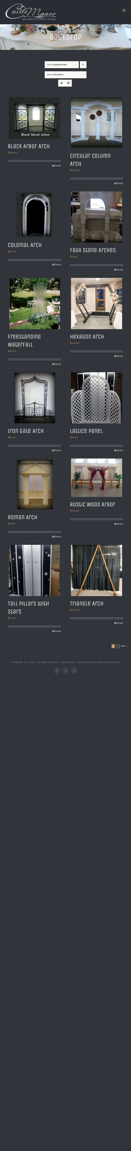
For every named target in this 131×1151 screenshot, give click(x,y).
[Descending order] (83, 64)
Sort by (57, 64)
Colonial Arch (25, 244)
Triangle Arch (87, 603)
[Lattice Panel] (96, 397)
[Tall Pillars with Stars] (34, 570)
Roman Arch (22, 517)
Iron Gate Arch (26, 430)
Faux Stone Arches (93, 250)
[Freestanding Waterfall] (34, 303)
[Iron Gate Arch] (34, 397)
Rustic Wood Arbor (92, 504)
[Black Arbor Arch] (34, 118)
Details (58, 165)
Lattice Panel (86, 430)
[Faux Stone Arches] (96, 217)
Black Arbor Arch (29, 146)
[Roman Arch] (34, 484)
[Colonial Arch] (34, 214)
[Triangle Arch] (96, 570)
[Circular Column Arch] (96, 122)
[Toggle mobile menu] (124, 10)
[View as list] (68, 83)
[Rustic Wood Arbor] (96, 478)
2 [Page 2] (117, 646)
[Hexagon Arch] (96, 303)
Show (55, 74)
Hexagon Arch (87, 336)
